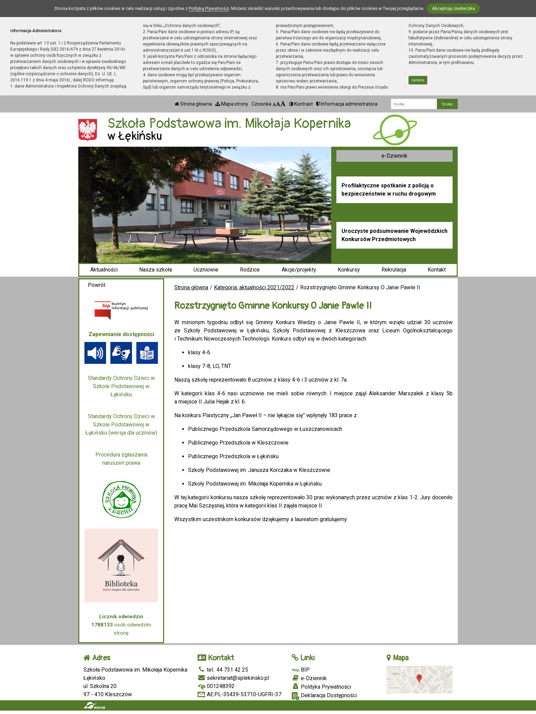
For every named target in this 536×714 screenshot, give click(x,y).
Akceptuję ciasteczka (453, 8)
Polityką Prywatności (209, 8)
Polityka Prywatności (321, 686)
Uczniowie (205, 269)
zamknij (417, 80)
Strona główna (193, 104)
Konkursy (349, 269)
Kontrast (301, 104)
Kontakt (437, 269)
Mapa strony (231, 104)
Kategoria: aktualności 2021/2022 (254, 287)
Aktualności (104, 269)
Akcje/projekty (299, 269)
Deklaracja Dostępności (324, 696)
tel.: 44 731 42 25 (223, 669)
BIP (301, 669)
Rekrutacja (393, 269)
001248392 (216, 686)
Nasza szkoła (155, 269)
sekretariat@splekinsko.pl (233, 678)
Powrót (96, 285)
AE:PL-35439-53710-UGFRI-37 (239, 694)
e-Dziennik (394, 156)
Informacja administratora (346, 104)
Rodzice (250, 269)
